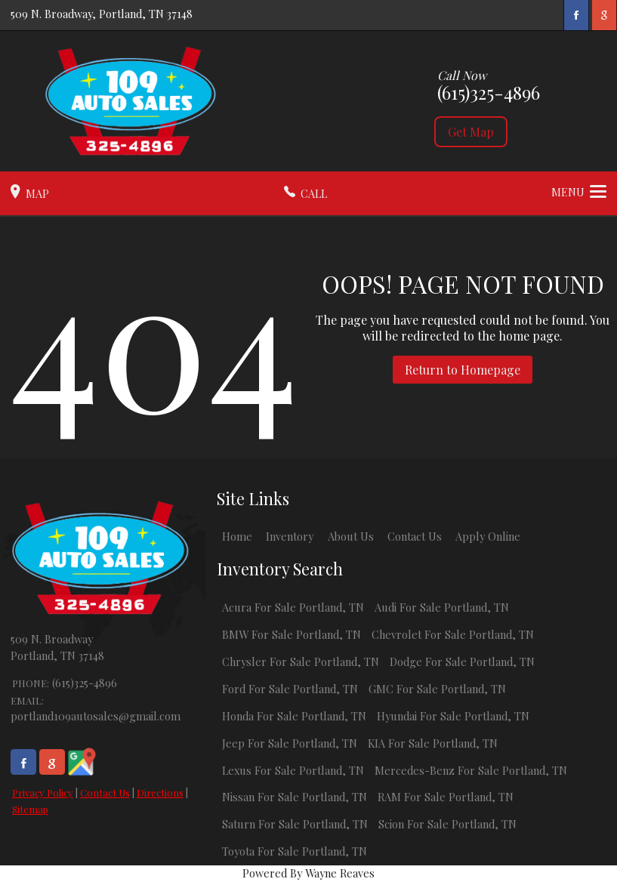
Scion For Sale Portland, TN (447, 823)
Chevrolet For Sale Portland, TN (453, 634)
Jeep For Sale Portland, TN (289, 743)
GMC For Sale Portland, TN (437, 688)
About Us (351, 536)
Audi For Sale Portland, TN (442, 607)
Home (237, 536)
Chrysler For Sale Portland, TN (300, 661)
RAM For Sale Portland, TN (446, 796)
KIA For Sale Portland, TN (433, 743)
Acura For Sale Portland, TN (293, 607)
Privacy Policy (42, 792)
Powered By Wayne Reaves (308, 872)
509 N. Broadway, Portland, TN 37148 (102, 13)
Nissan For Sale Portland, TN (294, 796)
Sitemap (30, 809)
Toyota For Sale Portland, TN (294, 851)
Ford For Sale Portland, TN (290, 688)
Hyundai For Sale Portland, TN (453, 715)
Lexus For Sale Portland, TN (293, 770)
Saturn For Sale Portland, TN (295, 823)
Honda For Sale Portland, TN (294, 715)
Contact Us (105, 792)
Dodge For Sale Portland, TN (462, 661)
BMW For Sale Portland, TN (291, 634)
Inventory (289, 536)
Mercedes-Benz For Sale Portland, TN (471, 770)
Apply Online (487, 536)
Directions (160, 792)
